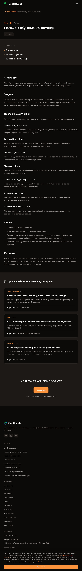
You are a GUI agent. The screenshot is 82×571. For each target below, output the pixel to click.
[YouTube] (16, 435)
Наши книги (8, 510)
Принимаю (41, 567)
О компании (8, 486)
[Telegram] (6, 435)
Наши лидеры (9, 498)
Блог (5, 502)
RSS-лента (8, 521)
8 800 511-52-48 (32, 396)
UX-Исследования (10, 448)
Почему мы (8, 490)
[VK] (11, 435)
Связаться (41, 390)
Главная (7, 12)
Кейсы (13, 12)
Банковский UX (9, 460)
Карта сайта (8, 525)
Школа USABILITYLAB (12, 468)
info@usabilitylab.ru (49, 396)
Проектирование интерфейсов (15, 452)
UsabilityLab (13, 4)
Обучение (8, 34)
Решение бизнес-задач (12, 456)
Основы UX (8, 506)
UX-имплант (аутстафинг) (13, 472)
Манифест (8, 494)
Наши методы (9, 514)
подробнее (37, 562)
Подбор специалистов (12, 464)
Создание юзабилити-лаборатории (17, 476)
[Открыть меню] (76, 4)
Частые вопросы (10, 518)
